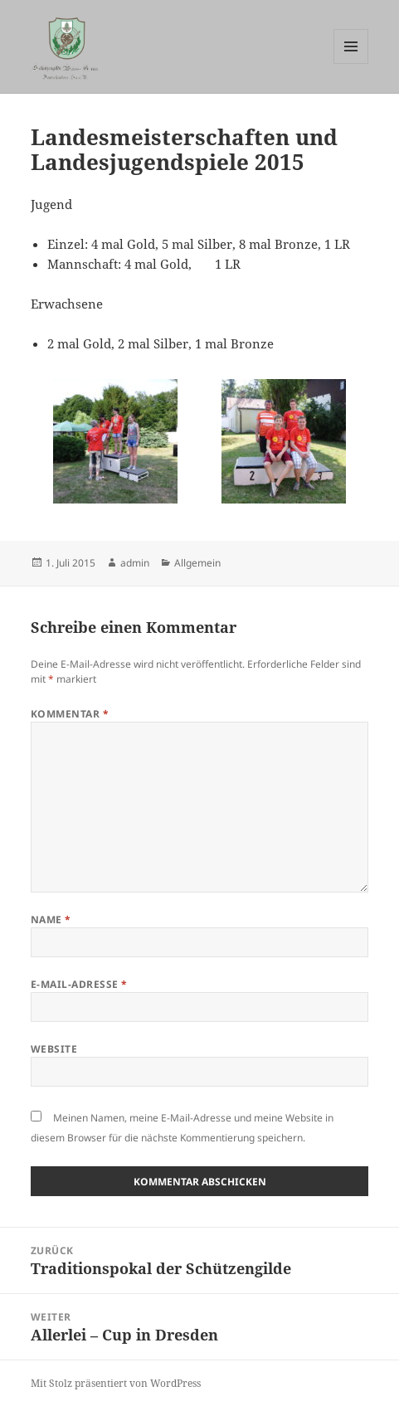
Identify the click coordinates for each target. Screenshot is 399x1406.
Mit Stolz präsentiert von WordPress (116, 1383)
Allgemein (197, 563)
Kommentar (70, 714)
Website (54, 1049)
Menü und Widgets (351, 63)
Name (51, 919)
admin (134, 563)
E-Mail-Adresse (79, 984)
